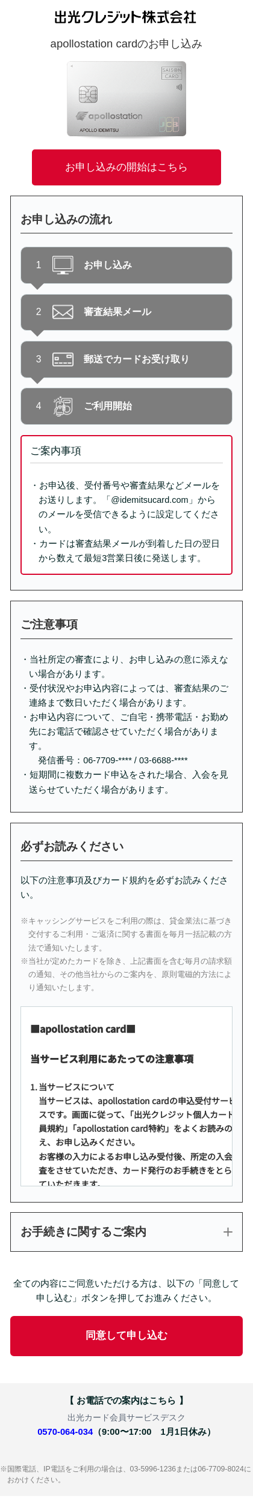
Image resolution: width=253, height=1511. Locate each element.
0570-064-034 (65, 1432)
